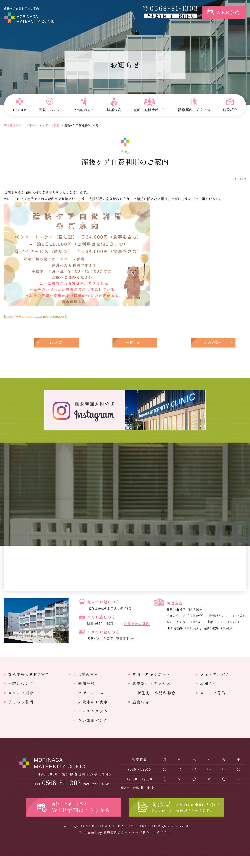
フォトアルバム (215, 674)
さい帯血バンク (93, 720)
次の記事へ (191, 342)
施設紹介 (140, 702)
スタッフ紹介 (21, 693)
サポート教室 (50, 125)
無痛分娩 (86, 683)
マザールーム (91, 693)
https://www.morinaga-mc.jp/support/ (36, 316)
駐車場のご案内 (137, 624)
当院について (21, 683)
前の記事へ (58, 342)
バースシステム (93, 711)
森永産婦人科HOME (28, 674)
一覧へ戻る (125, 342)
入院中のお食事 (93, 702)
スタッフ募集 (213, 693)
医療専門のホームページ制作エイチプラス (137, 832)
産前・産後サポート (151, 674)
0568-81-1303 (174, 8)
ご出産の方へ (86, 674)
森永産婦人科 (12, 125)
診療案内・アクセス (151, 683)
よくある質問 (21, 702)
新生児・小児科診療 (156, 693)
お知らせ (31, 125)
